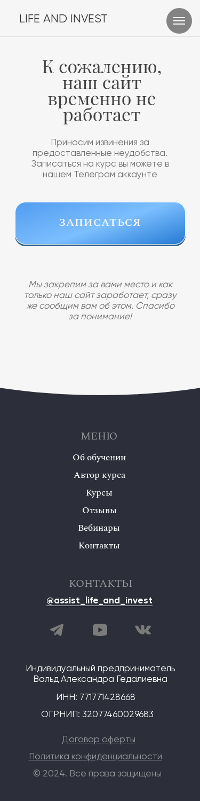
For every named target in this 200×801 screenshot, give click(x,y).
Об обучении (99, 458)
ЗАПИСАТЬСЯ (100, 223)
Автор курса (99, 475)
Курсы (99, 493)
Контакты (99, 546)
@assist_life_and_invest (99, 601)
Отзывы (99, 510)
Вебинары (99, 528)
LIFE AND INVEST (63, 19)
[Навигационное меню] (179, 21)
